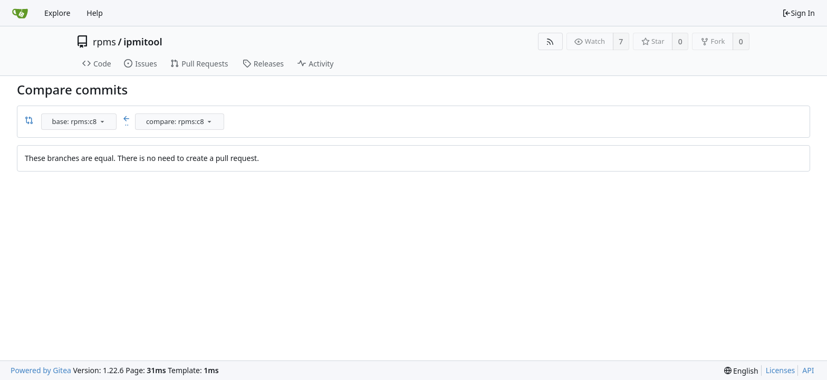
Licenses (780, 370)
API (808, 370)
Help (94, 13)
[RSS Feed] (550, 41)
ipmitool (142, 41)
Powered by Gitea (41, 370)
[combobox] (79, 121)
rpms (104, 41)
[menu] (102, 121)
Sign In (798, 13)
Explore (57, 13)
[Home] (20, 13)
